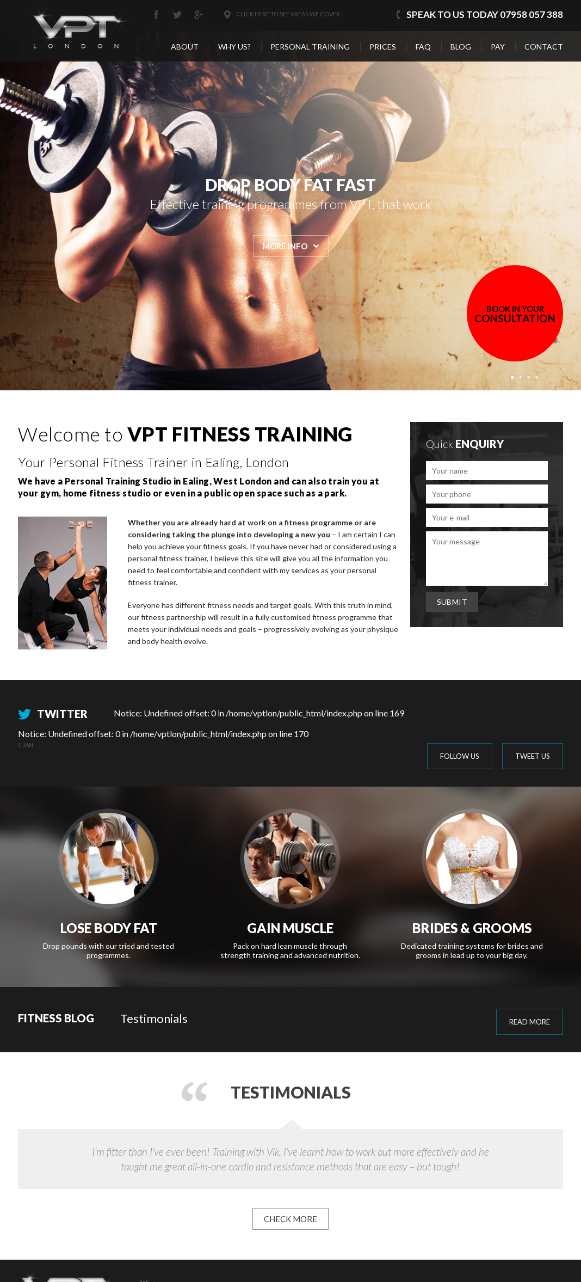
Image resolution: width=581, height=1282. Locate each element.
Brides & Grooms (471, 928)
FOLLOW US (459, 756)
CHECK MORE (290, 1219)
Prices (382, 46)
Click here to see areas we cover (288, 13)
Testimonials (154, 1018)
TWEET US (532, 756)
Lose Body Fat (108, 928)
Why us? (234, 46)
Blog (460, 46)
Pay (498, 46)
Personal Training (310, 46)
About (185, 46)
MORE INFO (284, 246)
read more (529, 1021)
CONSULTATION (514, 314)
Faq (423, 46)
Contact (543, 46)
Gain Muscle (290, 928)
